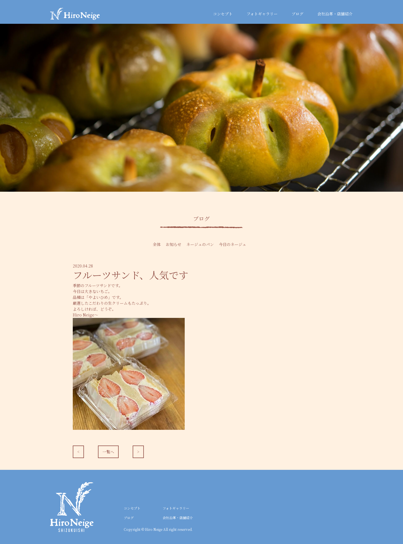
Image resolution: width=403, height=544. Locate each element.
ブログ (297, 14)
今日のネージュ (232, 244)
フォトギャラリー (262, 14)
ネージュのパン (200, 244)
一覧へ (108, 451)
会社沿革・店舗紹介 (335, 14)
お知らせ (173, 244)
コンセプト (223, 14)
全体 (157, 244)
